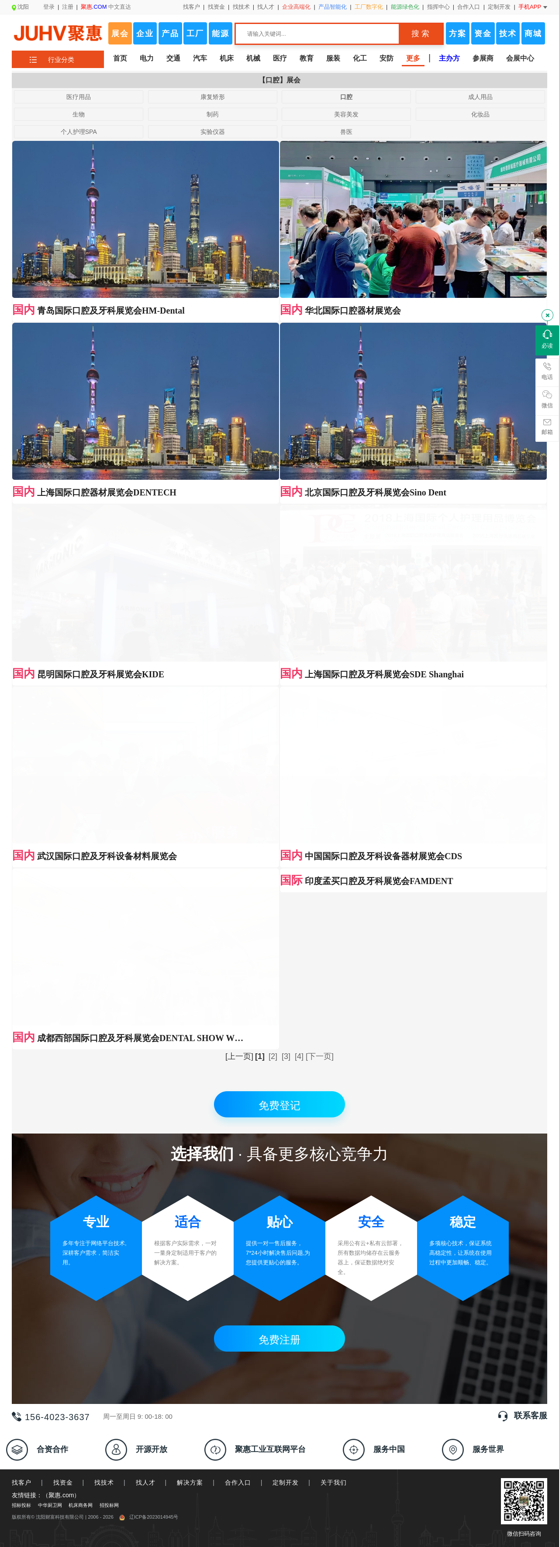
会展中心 (520, 58)
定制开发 (499, 6)
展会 (120, 33)
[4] (299, 585)
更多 (413, 58)
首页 (120, 58)
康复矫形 (212, 96)
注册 (67, 6)
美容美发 (346, 114)
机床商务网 (81, 1034)
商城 (533, 33)
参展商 (483, 58)
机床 (227, 58)
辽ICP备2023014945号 (149, 1045)
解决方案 (190, 1011)
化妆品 (480, 114)
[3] (286, 585)
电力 (147, 58)
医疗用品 (78, 96)
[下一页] (320, 585)
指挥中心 (438, 6)
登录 (49, 6)
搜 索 (420, 33)
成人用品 (480, 96)
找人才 (265, 6)
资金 (483, 33)
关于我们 (334, 1011)
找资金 (216, 6)
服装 (333, 58)
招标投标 (21, 1034)
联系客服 (530, 944)
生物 (78, 114)
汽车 (200, 58)
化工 (360, 58)
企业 (145, 33)
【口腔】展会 (279, 80)
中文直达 (106, 6)
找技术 (241, 6)
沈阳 (20, 6)
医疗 (280, 58)
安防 (386, 58)
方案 (457, 33)
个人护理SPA (79, 131)
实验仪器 (212, 131)
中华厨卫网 (50, 1034)
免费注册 (279, 868)
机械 (253, 58)
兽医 (346, 131)
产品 (170, 33)
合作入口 (468, 6)
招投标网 (109, 1034)
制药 (213, 114)
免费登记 (279, 634)
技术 (508, 33)
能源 (220, 33)
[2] (273, 585)
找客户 (191, 6)
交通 (173, 58)
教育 (307, 58)
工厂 (195, 33)
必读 (547, 339)
